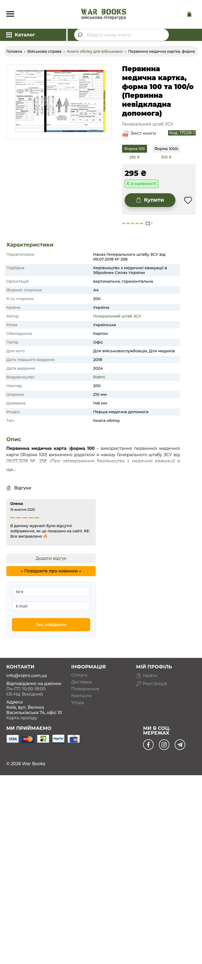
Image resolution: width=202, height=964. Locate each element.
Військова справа (44, 51)
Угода (77, 703)
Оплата (79, 675)
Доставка (81, 682)
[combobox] (121, 35)
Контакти (81, 696)
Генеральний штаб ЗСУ (117, 316)
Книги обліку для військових (95, 51)
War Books (33, 763)
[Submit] (80, 35)
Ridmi (99, 376)
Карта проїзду (21, 717)
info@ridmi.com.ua (26, 675)
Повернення (85, 689)
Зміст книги (143, 133)
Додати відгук (51, 558)
